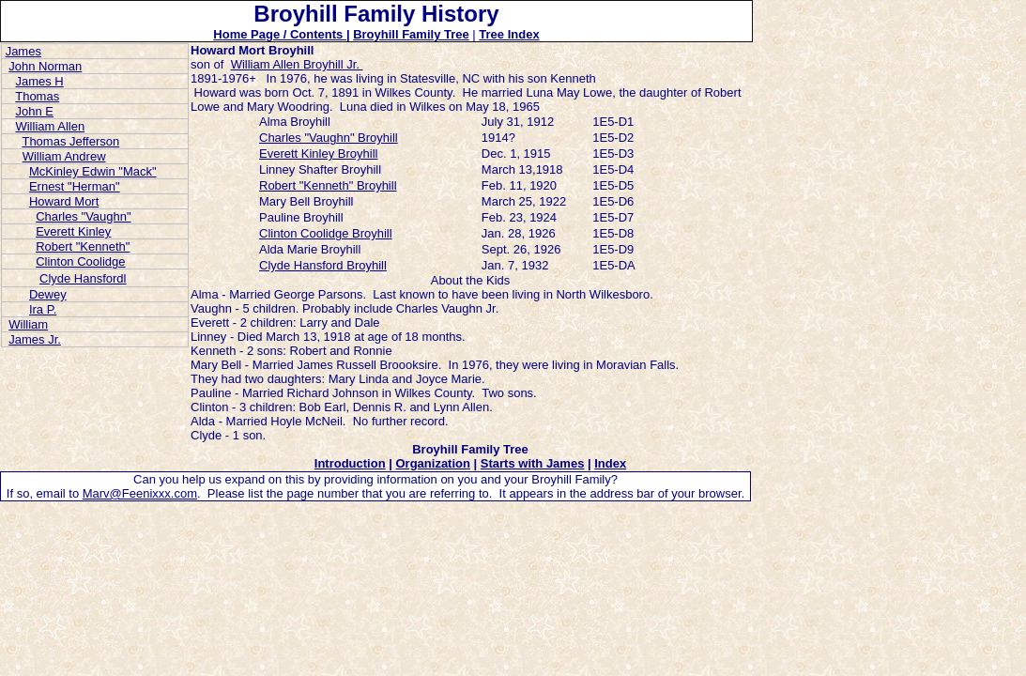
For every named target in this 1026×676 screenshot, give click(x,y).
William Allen (49, 126)
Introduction (350, 463)
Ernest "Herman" (74, 186)
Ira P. (42, 309)
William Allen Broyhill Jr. (297, 64)
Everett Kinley (73, 231)
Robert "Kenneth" (83, 246)
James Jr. (34, 339)
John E (34, 111)
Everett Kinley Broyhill (318, 153)
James (23, 51)
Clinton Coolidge (80, 261)
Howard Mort (64, 201)
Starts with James (533, 463)
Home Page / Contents (279, 34)
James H (39, 81)
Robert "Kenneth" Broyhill (328, 185)
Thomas (37, 96)
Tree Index (509, 34)
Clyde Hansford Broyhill (323, 265)
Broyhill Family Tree (411, 34)
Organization (432, 463)
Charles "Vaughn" (83, 216)
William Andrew (64, 156)
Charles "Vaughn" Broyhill (328, 138)
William (28, 324)
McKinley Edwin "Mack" (93, 171)
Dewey (48, 294)
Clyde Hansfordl (83, 278)
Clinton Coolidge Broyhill (325, 233)
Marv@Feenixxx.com (140, 493)
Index (610, 463)
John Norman (45, 66)
